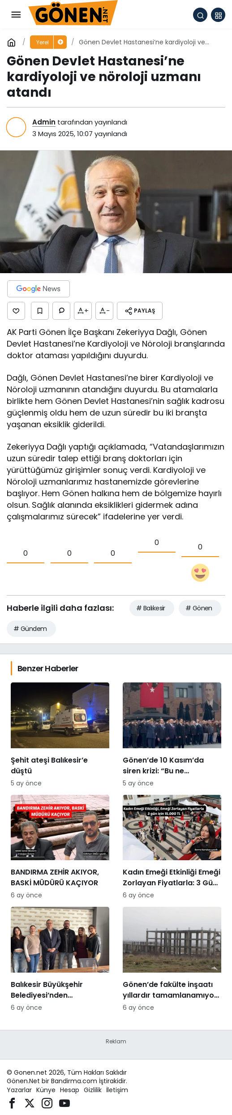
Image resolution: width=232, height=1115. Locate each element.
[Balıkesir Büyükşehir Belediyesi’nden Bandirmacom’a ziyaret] (60, 959)
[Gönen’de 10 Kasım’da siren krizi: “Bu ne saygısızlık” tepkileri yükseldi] (172, 735)
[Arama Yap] (200, 15)
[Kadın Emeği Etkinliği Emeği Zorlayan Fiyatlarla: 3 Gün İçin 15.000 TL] (172, 848)
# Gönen (198, 608)
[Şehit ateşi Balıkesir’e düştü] (60, 735)
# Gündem (30, 628)
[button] (218, 15)
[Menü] (16, 15)
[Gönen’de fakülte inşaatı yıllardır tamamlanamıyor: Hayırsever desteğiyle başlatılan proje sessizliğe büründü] (172, 959)
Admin (44, 122)
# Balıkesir (150, 608)
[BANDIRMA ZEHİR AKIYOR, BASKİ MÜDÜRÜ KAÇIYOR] (60, 848)
